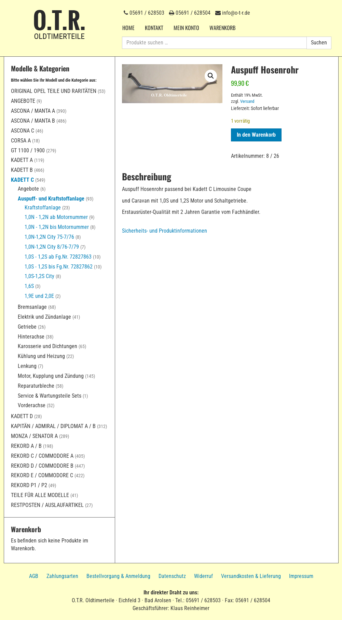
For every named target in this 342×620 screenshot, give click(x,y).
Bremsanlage (32, 307)
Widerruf (203, 576)
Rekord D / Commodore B (42, 466)
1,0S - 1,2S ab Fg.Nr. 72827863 (58, 256)
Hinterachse (31, 336)
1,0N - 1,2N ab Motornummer (56, 217)
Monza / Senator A (34, 436)
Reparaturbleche (36, 386)
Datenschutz (172, 576)
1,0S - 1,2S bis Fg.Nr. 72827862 (59, 266)
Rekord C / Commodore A (42, 456)
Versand (247, 101)
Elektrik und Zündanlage (44, 317)
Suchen (319, 42)
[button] (211, 76)
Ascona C (22, 130)
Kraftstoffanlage (43, 207)
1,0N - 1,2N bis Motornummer (57, 227)
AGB (33, 576)
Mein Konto (186, 28)
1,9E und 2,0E (39, 296)
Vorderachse (31, 405)
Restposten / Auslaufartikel (47, 505)
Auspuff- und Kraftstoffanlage (51, 198)
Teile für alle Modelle (40, 495)
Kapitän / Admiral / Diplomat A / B (53, 426)
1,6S (29, 286)
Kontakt (154, 28)
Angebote (23, 101)
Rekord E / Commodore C (42, 475)
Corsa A (21, 140)
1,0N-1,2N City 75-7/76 (49, 237)
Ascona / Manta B (33, 121)
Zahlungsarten (62, 576)
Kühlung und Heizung (41, 356)
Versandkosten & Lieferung (251, 576)
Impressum (301, 576)
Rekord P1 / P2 (29, 485)
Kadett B (22, 170)
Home (128, 28)
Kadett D (22, 416)
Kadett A (22, 160)
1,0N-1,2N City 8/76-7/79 (52, 247)
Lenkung (27, 366)
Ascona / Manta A (33, 111)
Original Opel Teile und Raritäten (53, 91)
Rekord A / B (26, 446)
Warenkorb (222, 28)
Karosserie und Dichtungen (47, 346)
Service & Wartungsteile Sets (49, 395)
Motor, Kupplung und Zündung (51, 376)
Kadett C (22, 180)
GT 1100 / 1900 (28, 150)
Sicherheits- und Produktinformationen (164, 231)
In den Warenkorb (256, 135)
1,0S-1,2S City (39, 276)
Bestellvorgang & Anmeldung (118, 576)
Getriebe (27, 326)
